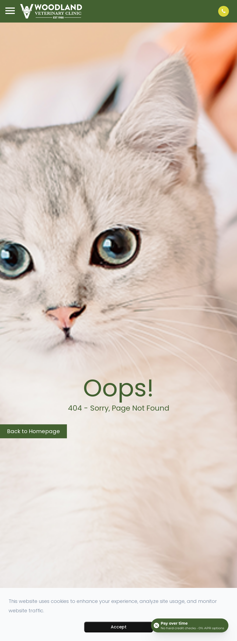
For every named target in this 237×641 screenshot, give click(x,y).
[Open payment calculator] (189, 625)
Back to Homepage (33, 431)
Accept (119, 627)
